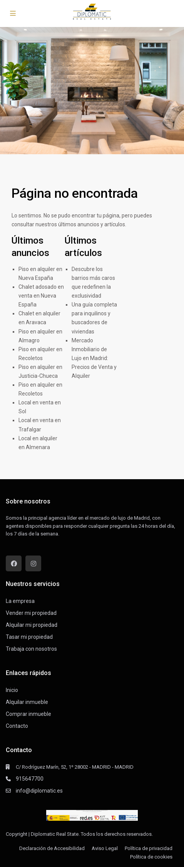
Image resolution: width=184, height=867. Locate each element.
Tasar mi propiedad (29, 637)
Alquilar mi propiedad (31, 625)
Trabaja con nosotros (31, 649)
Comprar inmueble (28, 714)
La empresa (20, 601)
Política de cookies (151, 857)
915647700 (29, 779)
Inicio (12, 690)
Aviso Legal (105, 848)
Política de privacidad (148, 848)
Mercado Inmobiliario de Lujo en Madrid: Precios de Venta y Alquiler (94, 358)
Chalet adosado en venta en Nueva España (41, 296)
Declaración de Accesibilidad (52, 848)
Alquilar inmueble (27, 702)
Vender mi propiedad (31, 613)
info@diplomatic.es (39, 791)
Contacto (17, 726)
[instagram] (33, 563)
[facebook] (14, 563)
